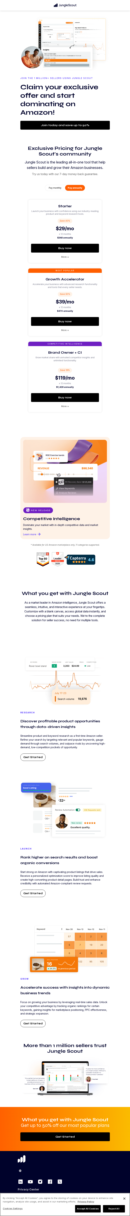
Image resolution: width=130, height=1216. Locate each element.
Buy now (65, 248)
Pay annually (75, 188)
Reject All (113, 1208)
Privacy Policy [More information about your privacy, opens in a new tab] (86, 1201)
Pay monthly (55, 188)
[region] (65, 1204)
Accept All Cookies (88, 1208)
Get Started (33, 757)
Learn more (32, 534)
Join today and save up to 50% (65, 125)
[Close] (124, 1198)
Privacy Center (28, 1189)
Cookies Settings (13, 1208)
